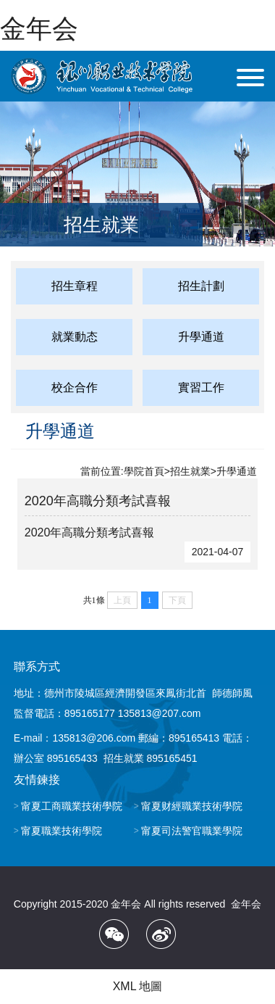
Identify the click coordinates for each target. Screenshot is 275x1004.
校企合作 (74, 387)
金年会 (39, 28)
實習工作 (201, 387)
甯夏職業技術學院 (61, 831)
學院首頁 (144, 471)
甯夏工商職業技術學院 (71, 806)
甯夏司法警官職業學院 (191, 831)
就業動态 (74, 337)
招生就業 (190, 471)
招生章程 (74, 286)
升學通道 (201, 337)
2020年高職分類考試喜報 (98, 501)
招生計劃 (201, 286)
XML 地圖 (138, 986)
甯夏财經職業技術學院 (191, 806)
